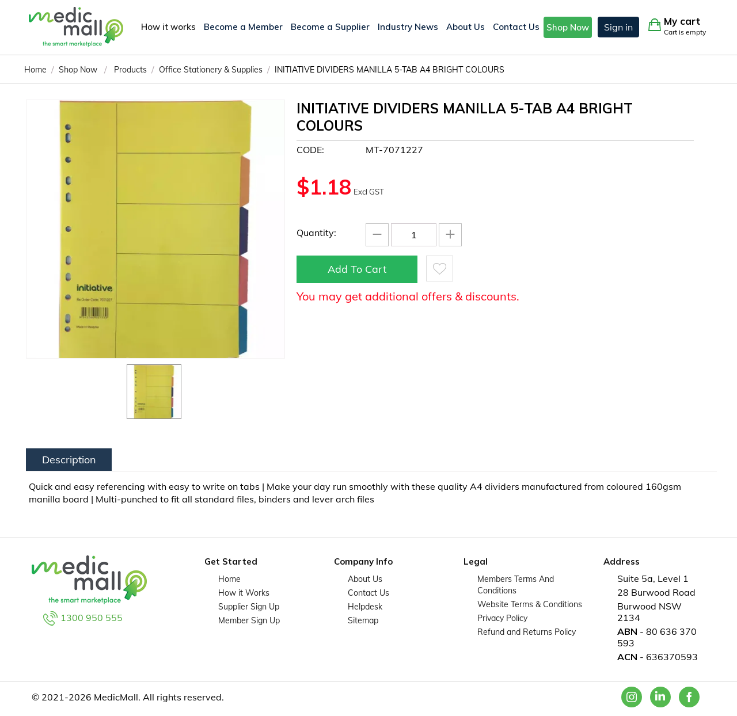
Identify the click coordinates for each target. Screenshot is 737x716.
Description (69, 459)
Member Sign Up (249, 620)
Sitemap (363, 620)
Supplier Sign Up (248, 606)
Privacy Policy (502, 618)
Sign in (618, 27)
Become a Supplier (330, 26)
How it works (168, 26)
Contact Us (516, 26)
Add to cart (357, 269)
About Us (465, 26)
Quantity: (316, 232)
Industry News (408, 26)
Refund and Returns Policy (526, 632)
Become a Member (243, 26)
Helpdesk (365, 606)
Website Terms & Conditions (529, 604)
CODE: (310, 149)
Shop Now (567, 27)
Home (229, 579)
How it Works (243, 593)
